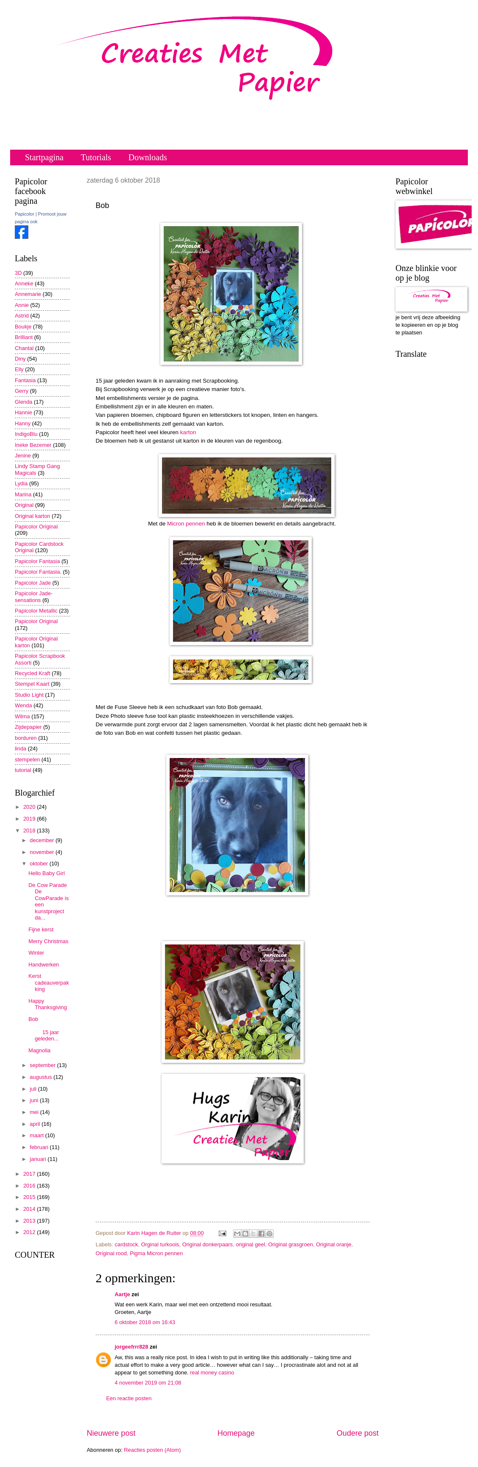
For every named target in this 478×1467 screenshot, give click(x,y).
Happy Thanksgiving (47, 1004)
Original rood (111, 1253)
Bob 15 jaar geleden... (48, 1029)
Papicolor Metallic (36, 611)
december (42, 840)
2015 (30, 1197)
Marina (23, 494)
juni (35, 1100)
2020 (30, 807)
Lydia (21, 483)
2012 (30, 1232)
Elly (19, 369)
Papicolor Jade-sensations (33, 596)
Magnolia (39, 1050)
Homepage (236, 1433)
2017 (30, 1174)
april (35, 1124)
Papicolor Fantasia (37, 561)
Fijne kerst (40, 929)
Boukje (23, 326)
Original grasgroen (290, 1244)
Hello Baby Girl (46, 873)
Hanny (22, 423)
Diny (20, 359)
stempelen (27, 759)
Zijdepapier (28, 727)
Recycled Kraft (32, 673)
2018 (30, 830)
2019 (30, 819)
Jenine (23, 455)
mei (35, 1112)
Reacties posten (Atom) (152, 1450)
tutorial (23, 770)
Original (24, 505)
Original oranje (334, 1244)
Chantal (24, 348)
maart (37, 1135)
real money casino (212, 1372)
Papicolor (24, 213)
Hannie (23, 412)
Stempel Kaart (32, 684)
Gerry (21, 391)
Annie (22, 305)
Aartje (122, 1294)
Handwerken (43, 964)
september (43, 1065)
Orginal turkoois (160, 1244)
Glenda (24, 402)
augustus (41, 1077)
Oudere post (358, 1433)
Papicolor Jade (33, 583)
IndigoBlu (26, 434)
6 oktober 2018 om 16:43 (145, 1322)
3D (18, 273)
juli (34, 1089)
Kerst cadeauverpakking (48, 982)
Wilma (22, 716)
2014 (30, 1209)
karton (188, 432)
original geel (250, 1244)
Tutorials (96, 157)
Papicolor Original (36, 526)
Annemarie (28, 294)
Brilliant (24, 337)
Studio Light (29, 695)
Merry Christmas (48, 941)
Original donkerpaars (207, 1244)
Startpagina (44, 157)
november (42, 852)
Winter (36, 953)
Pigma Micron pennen (156, 1253)
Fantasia (25, 380)
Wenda (23, 705)
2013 (30, 1221)
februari (39, 1147)
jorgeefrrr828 (131, 1347)
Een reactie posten (128, 1398)
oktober (39, 863)
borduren (26, 738)
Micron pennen (186, 523)
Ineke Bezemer (33, 445)
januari (38, 1159)
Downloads (148, 157)
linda (20, 748)
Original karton (32, 516)
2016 (30, 1185)
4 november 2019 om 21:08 (148, 1382)
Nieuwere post (111, 1433)
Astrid (22, 315)
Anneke (24, 283)
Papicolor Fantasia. (38, 572)
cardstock (126, 1244)
